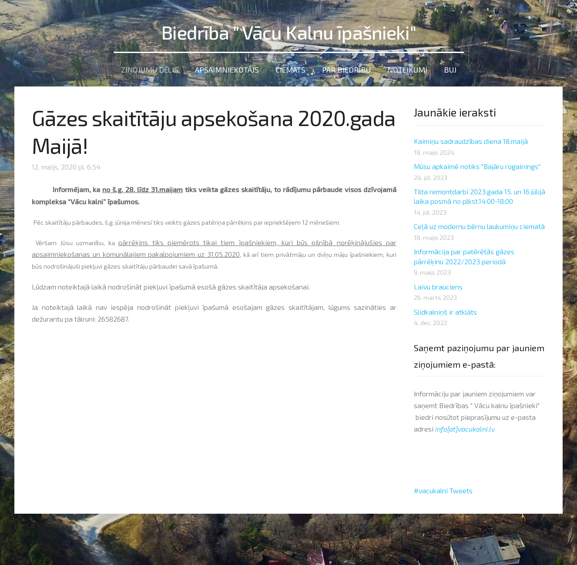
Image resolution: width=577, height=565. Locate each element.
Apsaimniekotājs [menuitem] (227, 69)
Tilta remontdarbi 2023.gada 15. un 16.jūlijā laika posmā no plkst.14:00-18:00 (479, 196)
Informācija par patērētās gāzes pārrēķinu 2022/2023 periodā (464, 256)
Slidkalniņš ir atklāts (445, 312)
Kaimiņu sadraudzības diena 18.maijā (471, 141)
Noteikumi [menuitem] (407, 69)
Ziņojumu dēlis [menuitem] (149, 69)
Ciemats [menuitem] (290, 69)
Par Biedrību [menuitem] (346, 69)
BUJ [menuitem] (450, 69)
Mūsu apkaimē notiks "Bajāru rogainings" (477, 166)
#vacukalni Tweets (443, 490)
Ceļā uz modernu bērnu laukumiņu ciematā (479, 226)
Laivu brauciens (438, 286)
